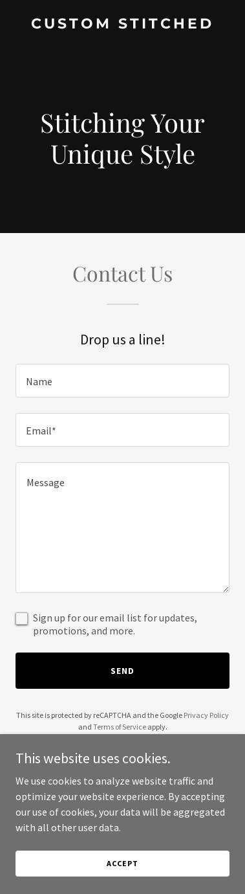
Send (122, 670)
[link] (122, 24)
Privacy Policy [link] (206, 715)
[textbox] (122, 380)
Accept (122, 863)
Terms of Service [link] (119, 727)
